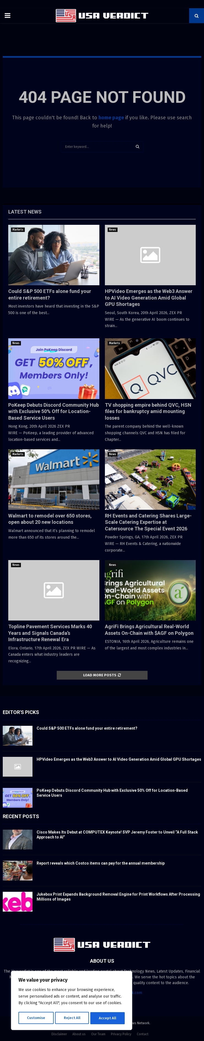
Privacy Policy (121, 1034)
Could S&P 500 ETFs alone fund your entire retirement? (87, 728)
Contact (142, 1034)
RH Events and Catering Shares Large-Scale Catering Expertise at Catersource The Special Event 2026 (148, 522)
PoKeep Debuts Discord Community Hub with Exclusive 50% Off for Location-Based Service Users (53, 411)
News (112, 229)
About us (79, 1034)
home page (111, 118)
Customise (35, 1018)
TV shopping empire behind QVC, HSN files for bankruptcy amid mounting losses (148, 411)
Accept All (108, 1018)
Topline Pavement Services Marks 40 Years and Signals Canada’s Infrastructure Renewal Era (50, 633)
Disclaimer (59, 1034)
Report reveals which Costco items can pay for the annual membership (101, 863)
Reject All (72, 1018)
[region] (71, 1001)
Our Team (98, 1034)
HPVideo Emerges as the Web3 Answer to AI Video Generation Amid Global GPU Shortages (148, 297)
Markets (17, 229)
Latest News (25, 212)
